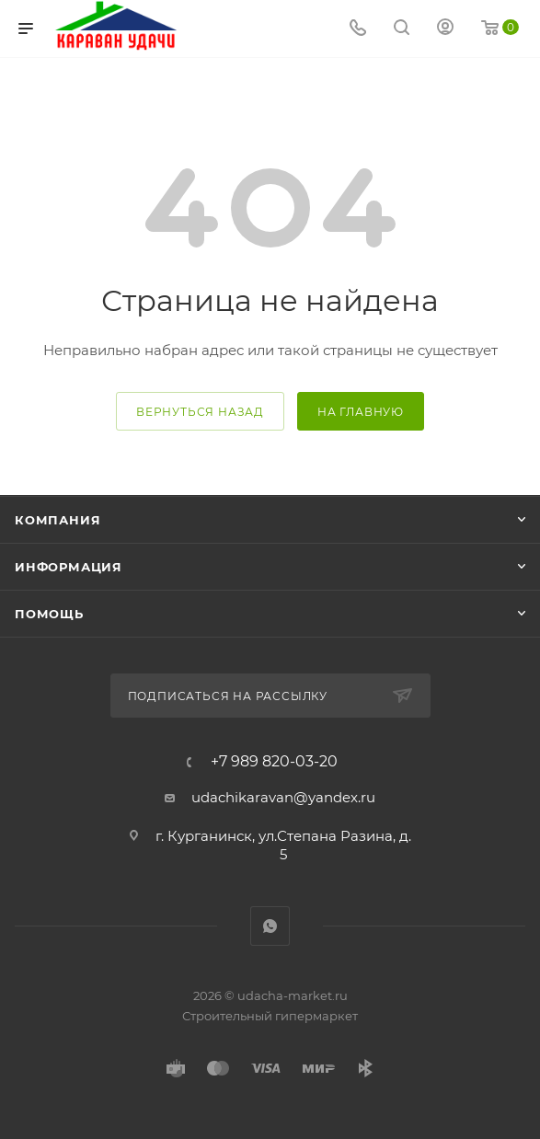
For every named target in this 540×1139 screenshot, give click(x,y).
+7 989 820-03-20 (274, 761)
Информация (68, 566)
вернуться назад (200, 412)
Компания (57, 519)
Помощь (49, 613)
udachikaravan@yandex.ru (283, 797)
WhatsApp (270, 926)
